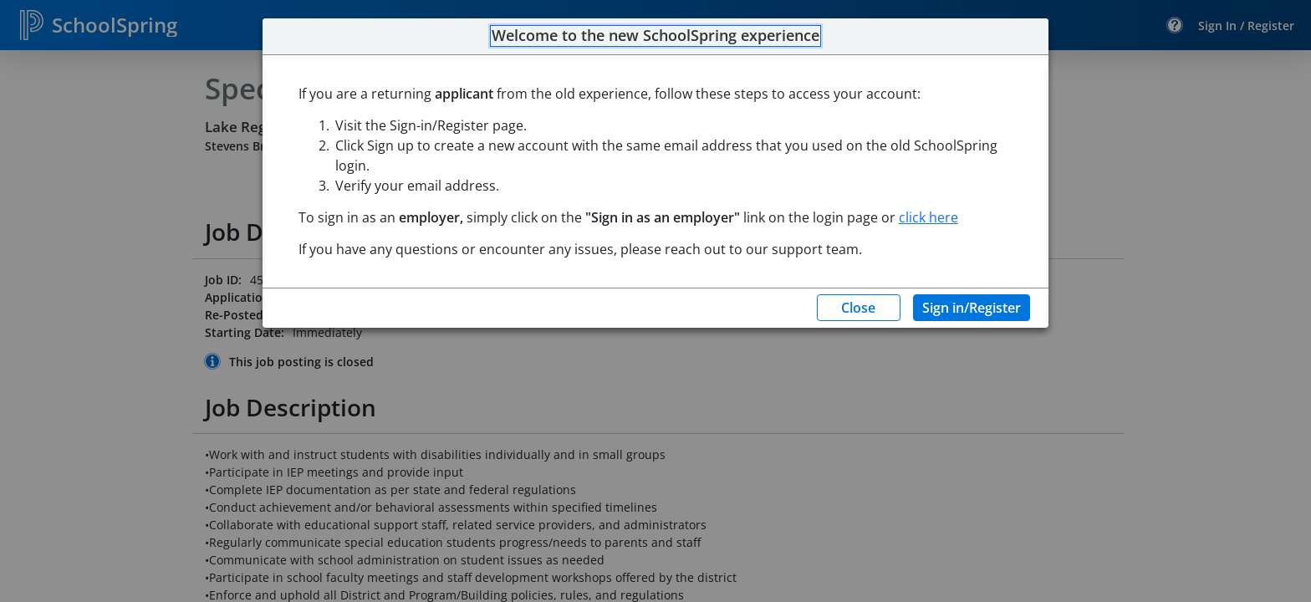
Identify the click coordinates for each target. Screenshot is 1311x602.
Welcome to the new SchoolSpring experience (655, 36)
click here (928, 217)
